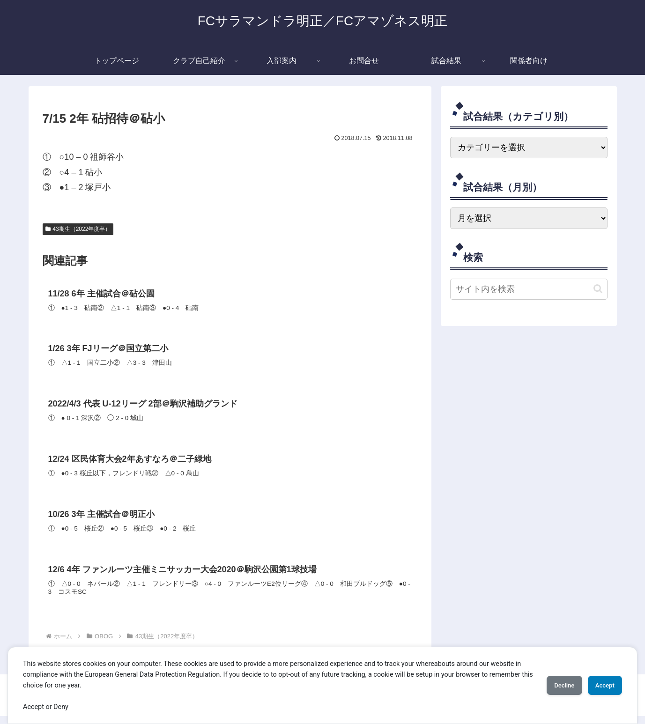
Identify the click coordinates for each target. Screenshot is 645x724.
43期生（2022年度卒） (78, 229)
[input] (529, 289)
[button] (598, 288)
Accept (600, 685)
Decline (551, 685)
